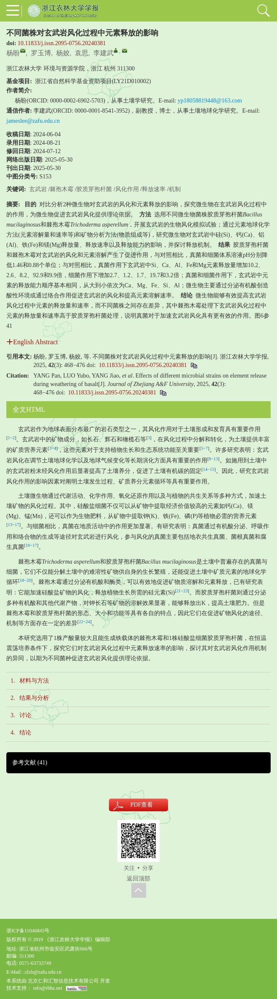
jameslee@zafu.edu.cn (33, 121)
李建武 (103, 53)
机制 (175, 189)
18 (22, 580)
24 (88, 621)
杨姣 (63, 53)
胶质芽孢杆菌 (94, 189)
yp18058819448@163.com (210, 100)
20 (29, 580)
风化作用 (127, 189)
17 (17, 524)
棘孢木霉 (61, 189)
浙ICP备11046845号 (27, 931)
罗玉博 (41, 53)
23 (185, 591)
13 (216, 458)
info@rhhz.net (47, 988)
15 (212, 469)
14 (205, 469)
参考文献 (29, 762)
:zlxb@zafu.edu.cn (42, 972)
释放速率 (154, 189)
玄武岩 (38, 189)
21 (179, 591)
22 (81, 621)
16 (28, 545)
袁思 (81, 53)
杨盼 (13, 53)
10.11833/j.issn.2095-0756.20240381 (62, 43)
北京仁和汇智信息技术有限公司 (63, 981)
